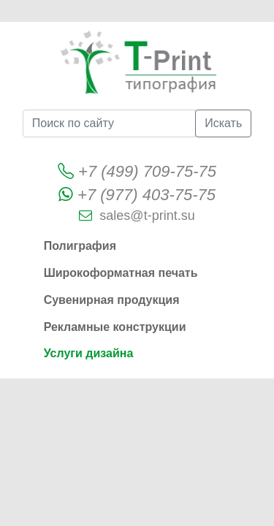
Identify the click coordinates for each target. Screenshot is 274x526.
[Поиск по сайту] (109, 123)
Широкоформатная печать (121, 273)
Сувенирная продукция (112, 300)
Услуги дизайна (89, 353)
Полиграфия (80, 246)
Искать (223, 123)
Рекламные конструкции (115, 327)
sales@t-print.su (146, 215)
